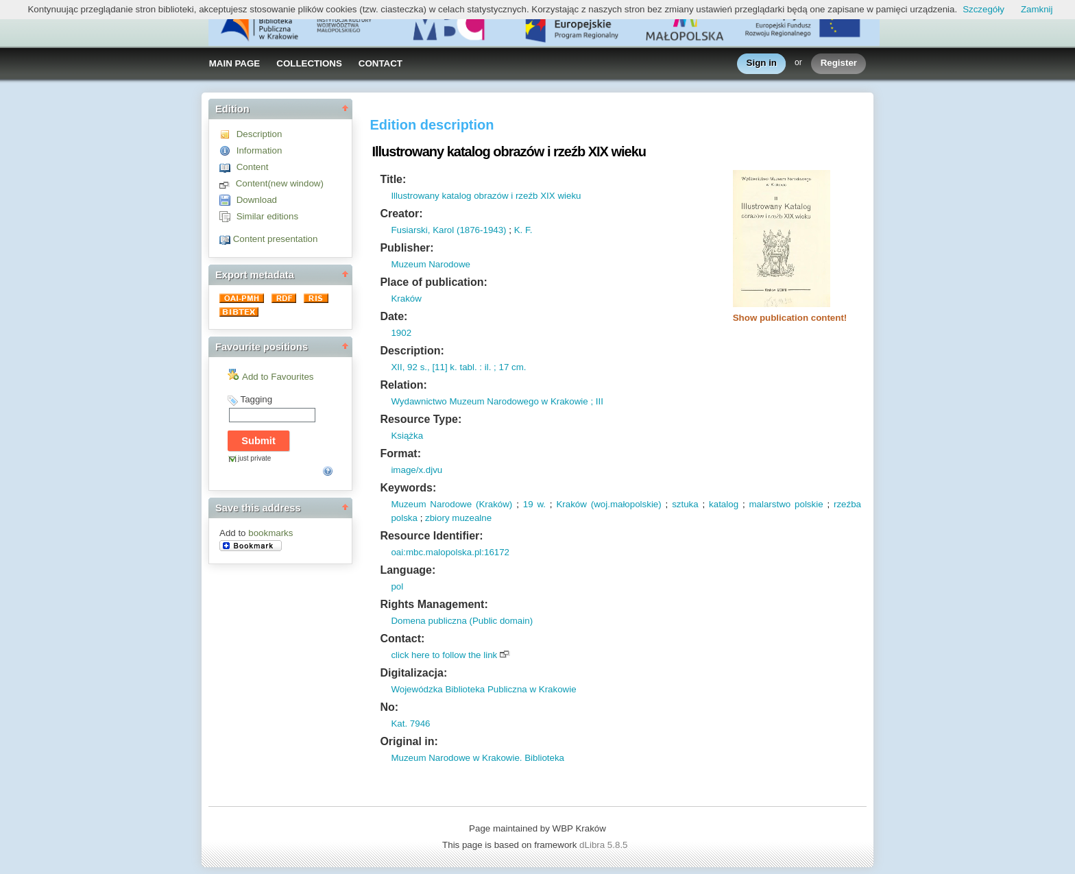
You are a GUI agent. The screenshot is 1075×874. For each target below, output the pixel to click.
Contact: (402, 638)
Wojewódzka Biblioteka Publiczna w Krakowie (483, 689)
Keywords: (408, 488)
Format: (400, 453)
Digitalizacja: (413, 673)
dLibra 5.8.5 (604, 845)
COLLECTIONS (309, 63)
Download (257, 200)
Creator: (401, 213)
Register (839, 63)
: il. (484, 367)
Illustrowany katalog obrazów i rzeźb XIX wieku (486, 196)
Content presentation (275, 239)
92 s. (415, 367)
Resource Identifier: (431, 536)
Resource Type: (420, 419)
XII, (397, 367)
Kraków (406, 298)
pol (397, 586)
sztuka (685, 504)
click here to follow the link (444, 655)
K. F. (523, 230)
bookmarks (270, 533)
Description (259, 134)
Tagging (256, 399)
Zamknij (1037, 9)
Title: (393, 179)
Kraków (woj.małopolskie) (608, 504)
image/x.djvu (416, 470)
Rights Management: (433, 604)
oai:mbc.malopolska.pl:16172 (450, 552)
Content (253, 167)
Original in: (408, 741)
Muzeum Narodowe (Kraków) (451, 504)
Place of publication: (433, 282)
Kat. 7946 (410, 723)
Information (259, 150)
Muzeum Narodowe (430, 264)
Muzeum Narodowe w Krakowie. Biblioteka (477, 758)
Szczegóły (983, 9)
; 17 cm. (508, 367)
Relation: (403, 385)
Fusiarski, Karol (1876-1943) (448, 230)
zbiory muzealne (458, 518)
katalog (723, 504)
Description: (412, 350)
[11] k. (443, 367)
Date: (393, 316)
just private (254, 458)
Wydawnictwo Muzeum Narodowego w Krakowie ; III (497, 401)
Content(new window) (280, 183)
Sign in (762, 63)
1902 (401, 333)
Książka (407, 435)
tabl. (467, 367)
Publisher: (406, 248)
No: (389, 707)
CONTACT (380, 63)
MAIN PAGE (235, 63)
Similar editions (267, 216)
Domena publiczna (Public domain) (462, 621)
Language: (407, 570)
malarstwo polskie (786, 504)
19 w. (534, 504)
